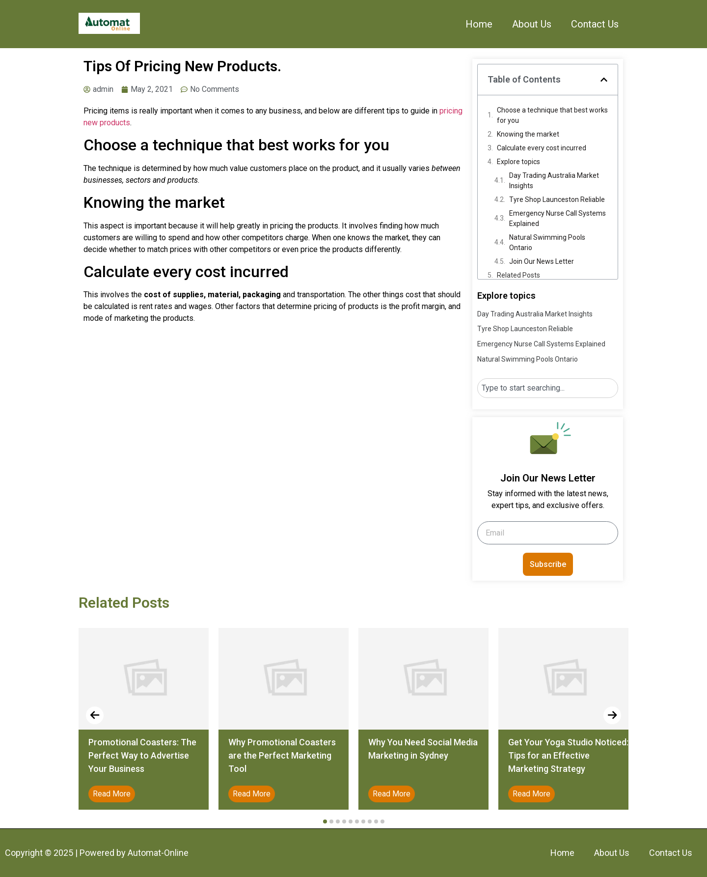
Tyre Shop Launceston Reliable (557, 199)
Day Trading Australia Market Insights (554, 180)
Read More (112, 793)
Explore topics (518, 162)
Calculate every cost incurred (541, 148)
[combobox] (547, 388)
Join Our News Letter (541, 261)
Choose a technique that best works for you (552, 115)
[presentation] (95, 715)
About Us (531, 24)
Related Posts (518, 275)
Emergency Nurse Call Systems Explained (557, 218)
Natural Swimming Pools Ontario (547, 242)
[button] (604, 80)
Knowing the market (528, 134)
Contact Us (595, 24)
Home (478, 24)
